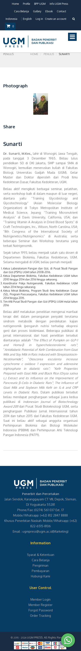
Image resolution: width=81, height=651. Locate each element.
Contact (61, 11)
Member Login (40, 599)
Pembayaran (40, 571)
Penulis (49, 54)
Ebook (49, 11)
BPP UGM (40, 3)
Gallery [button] (37, 11)
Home (15, 3)
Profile (26, 3)
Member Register (40, 605)
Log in (39, 18)
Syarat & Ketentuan (40, 555)
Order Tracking (40, 615)
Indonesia (11, 18)
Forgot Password (41, 610)
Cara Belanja (21, 11)
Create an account (55, 18)
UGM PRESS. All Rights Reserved (48, 637)
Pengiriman (40, 565)
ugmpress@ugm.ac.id (37, 531)
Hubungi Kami (40, 576)
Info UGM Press (59, 3)
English (27, 18)
